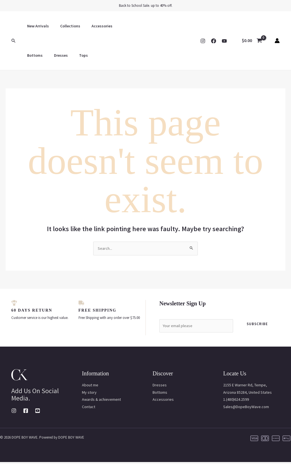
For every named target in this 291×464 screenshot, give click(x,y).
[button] (13, 41)
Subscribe (257, 324)
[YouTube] (224, 40)
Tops (51, 55)
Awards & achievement (101, 401)
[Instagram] (202, 40)
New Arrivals (36, 26)
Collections (65, 26)
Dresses (32, 55)
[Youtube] (37, 412)
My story (89, 394)
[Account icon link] (277, 40)
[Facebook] (213, 40)
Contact (88, 408)
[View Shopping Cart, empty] (251, 41)
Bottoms (119, 26)
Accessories (93, 26)
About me (90, 386)
